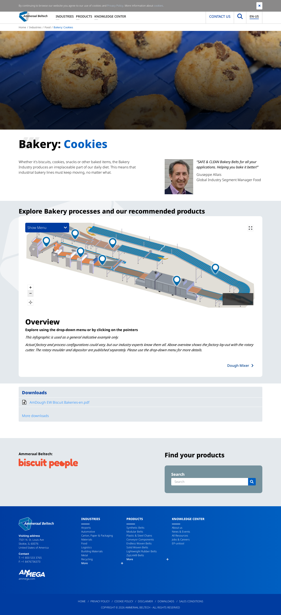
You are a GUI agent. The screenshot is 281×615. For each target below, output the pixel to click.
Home (22, 27)
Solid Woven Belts (137, 547)
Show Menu (47, 227)
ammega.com (27, 579)
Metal (84, 555)
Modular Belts (134, 531)
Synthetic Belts (135, 527)
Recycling (87, 559)
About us (177, 527)
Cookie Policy (123, 601)
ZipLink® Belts (135, 555)
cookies (158, 5)
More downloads (35, 415)
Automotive (88, 531)
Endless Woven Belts (139, 543)
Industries (65, 16)
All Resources (180, 535)
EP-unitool (178, 543)
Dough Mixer (238, 365)
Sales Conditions (191, 601)
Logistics (86, 547)
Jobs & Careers (181, 539)
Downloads (166, 601)
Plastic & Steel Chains (139, 535)
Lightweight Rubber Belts (141, 551)
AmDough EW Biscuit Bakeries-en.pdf (59, 402)
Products (84, 16)
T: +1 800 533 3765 (30, 558)
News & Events (181, 531)
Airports (86, 527)
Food (47, 27)
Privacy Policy (100, 601)
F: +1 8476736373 (29, 561)
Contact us (220, 16)
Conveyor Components (140, 539)
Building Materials (92, 551)
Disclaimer (145, 601)
